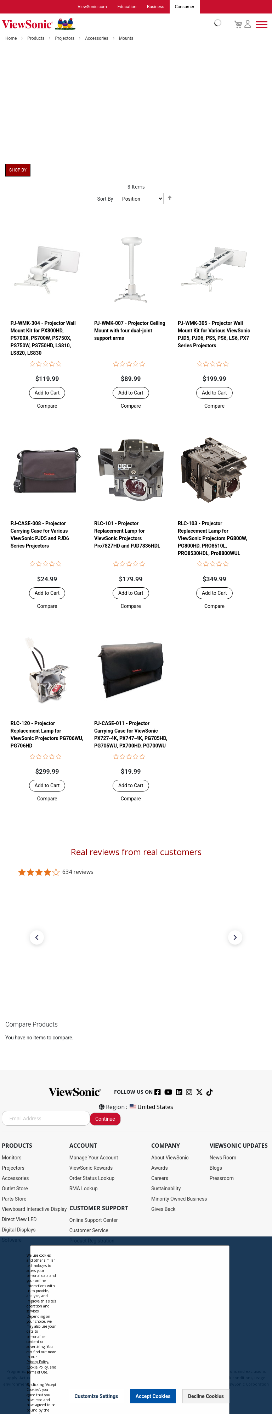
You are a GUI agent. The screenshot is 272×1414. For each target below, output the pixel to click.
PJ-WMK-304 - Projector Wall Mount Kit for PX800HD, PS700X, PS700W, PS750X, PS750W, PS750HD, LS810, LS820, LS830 (43, 338)
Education (127, 6)
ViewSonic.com (92, 6)
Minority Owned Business (179, 1199)
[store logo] (110, 24)
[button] (47, 406)
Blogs (216, 1168)
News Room (223, 1157)
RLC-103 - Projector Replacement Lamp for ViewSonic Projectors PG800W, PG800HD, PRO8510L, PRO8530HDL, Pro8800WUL (212, 539)
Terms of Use (37, 1372)
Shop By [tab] (18, 170)
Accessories (97, 38)
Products (36, 38)
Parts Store (14, 1199)
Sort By (105, 199)
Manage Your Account (93, 1157)
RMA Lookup (83, 1188)
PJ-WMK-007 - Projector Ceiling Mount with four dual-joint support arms (129, 331)
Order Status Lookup (91, 1178)
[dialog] (136, 1325)
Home (11, 38)
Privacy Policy (37, 1361)
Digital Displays (18, 1230)
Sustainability (166, 1188)
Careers (159, 1178)
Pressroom (222, 1178)
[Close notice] (220, 1396)
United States (151, 1107)
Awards (159, 1168)
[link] (136, 979)
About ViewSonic (170, 1157)
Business (155, 6)
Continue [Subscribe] (105, 1119)
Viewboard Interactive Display (34, 1209)
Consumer (184, 6)
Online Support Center (93, 1220)
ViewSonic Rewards (91, 1168)
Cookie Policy (37, 1367)
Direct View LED (19, 1219)
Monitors (12, 1157)
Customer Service (88, 1230)
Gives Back (163, 1209)
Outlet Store (15, 1188)
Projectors (65, 38)
